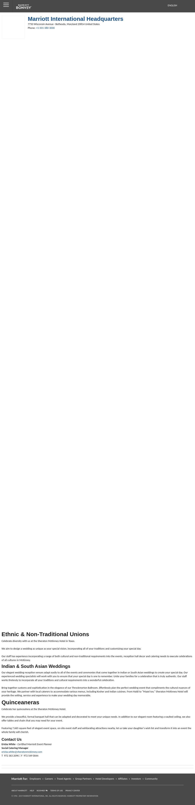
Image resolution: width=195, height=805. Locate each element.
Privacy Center (73, 790)
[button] (6, 6)
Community (151, 778)
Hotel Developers (105, 778)
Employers (35, 778)
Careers (49, 778)
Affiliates (122, 778)
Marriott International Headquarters (75, 19)
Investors (136, 778)
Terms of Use (56, 790)
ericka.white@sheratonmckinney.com (22, 751)
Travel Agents (64, 778)
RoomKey (42, 790)
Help (32, 790)
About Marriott (19, 790)
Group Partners (83, 778)
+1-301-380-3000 (45, 28)
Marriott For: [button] (19, 779)
